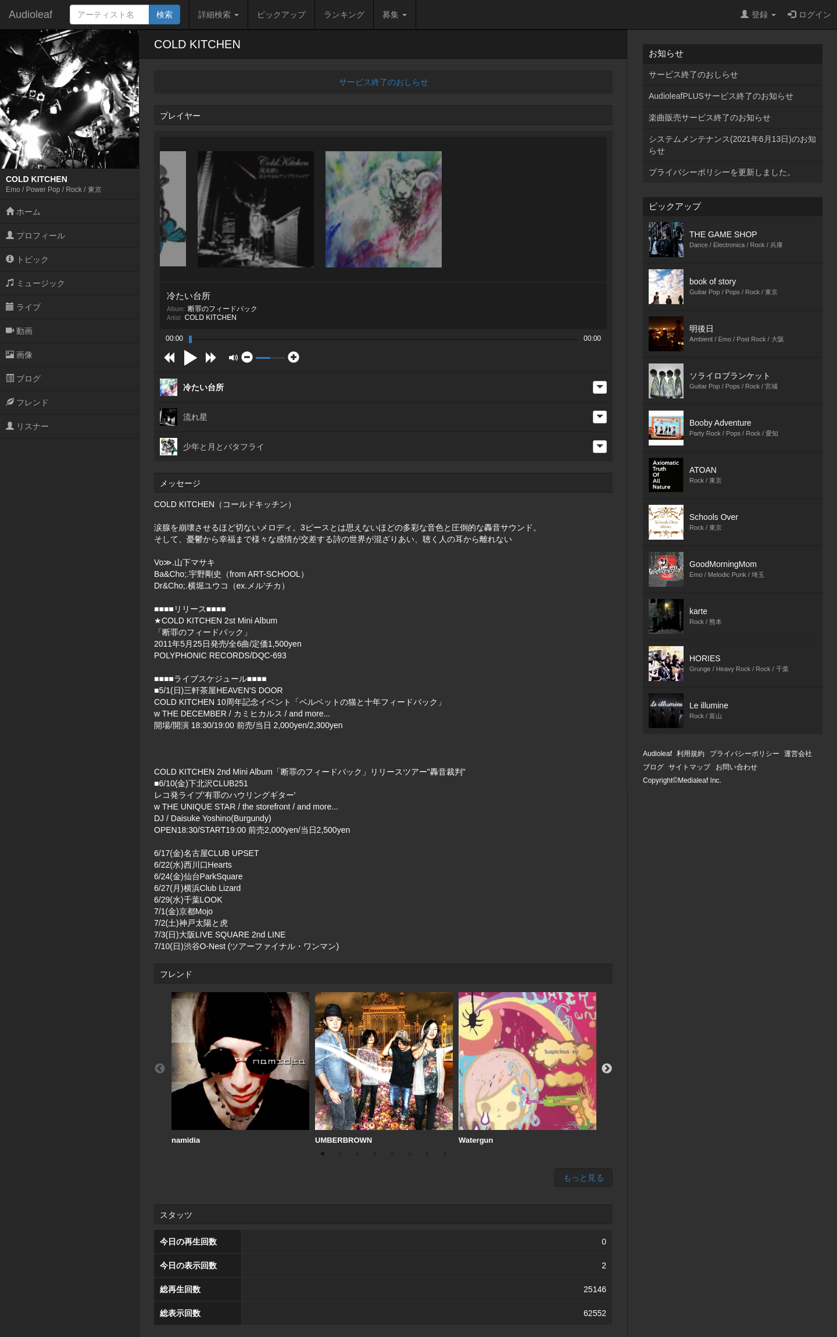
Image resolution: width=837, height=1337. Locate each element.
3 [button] (357, 1154)
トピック (27, 259)
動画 (19, 331)
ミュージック (35, 283)
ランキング (344, 14)
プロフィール (35, 235)
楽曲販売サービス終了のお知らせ (710, 117)
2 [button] (340, 1154)
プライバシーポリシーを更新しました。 (722, 172)
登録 (758, 14)
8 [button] (444, 1154)
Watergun (527, 1068)
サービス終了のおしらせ (383, 82)
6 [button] (410, 1154)
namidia (240, 1068)
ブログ (23, 378)
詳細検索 (218, 14)
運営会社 (798, 754)
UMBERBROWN (384, 1068)
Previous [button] (160, 1069)
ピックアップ (281, 14)
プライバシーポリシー (744, 754)
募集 (394, 14)
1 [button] (322, 1154)
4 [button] (375, 1154)
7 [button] (427, 1154)
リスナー (27, 426)
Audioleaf (30, 14)
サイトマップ (689, 767)
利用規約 (690, 754)
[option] (240, 1068)
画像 (19, 354)
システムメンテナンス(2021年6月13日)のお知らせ (732, 144)
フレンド (27, 402)
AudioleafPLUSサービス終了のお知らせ (721, 96)
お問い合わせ (736, 767)
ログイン (809, 14)
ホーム (23, 211)
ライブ (23, 307)
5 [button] (392, 1154)
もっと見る (583, 1177)
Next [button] (607, 1069)
